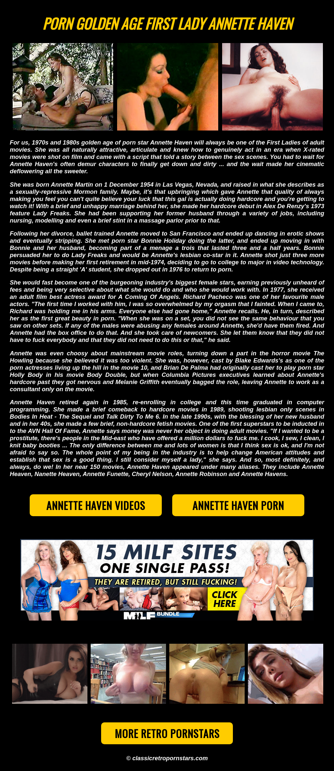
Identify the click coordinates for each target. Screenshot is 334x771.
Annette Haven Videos (95, 505)
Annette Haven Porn (238, 505)
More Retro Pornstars (167, 733)
